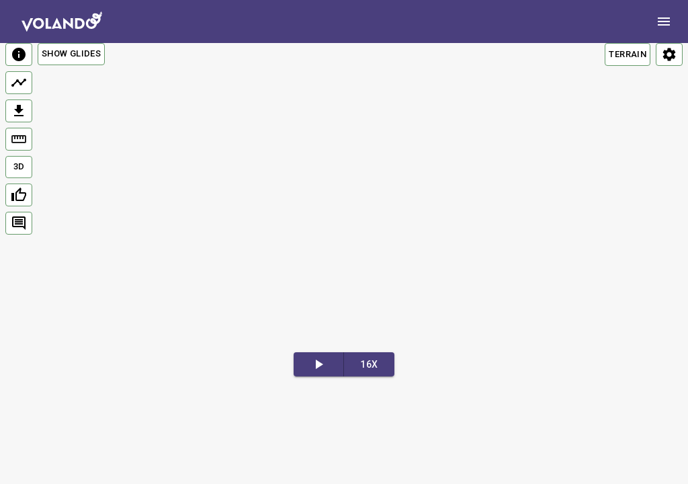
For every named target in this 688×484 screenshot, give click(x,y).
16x (369, 364)
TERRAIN (627, 54)
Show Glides (71, 53)
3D (19, 166)
